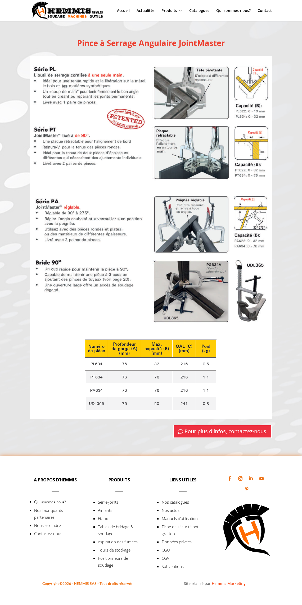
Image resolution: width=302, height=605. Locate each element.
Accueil (123, 11)
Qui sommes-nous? (233, 11)
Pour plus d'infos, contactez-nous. (226, 431)
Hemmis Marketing (229, 583)
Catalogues (199, 11)
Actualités (146, 11)
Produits (169, 11)
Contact (265, 11)
